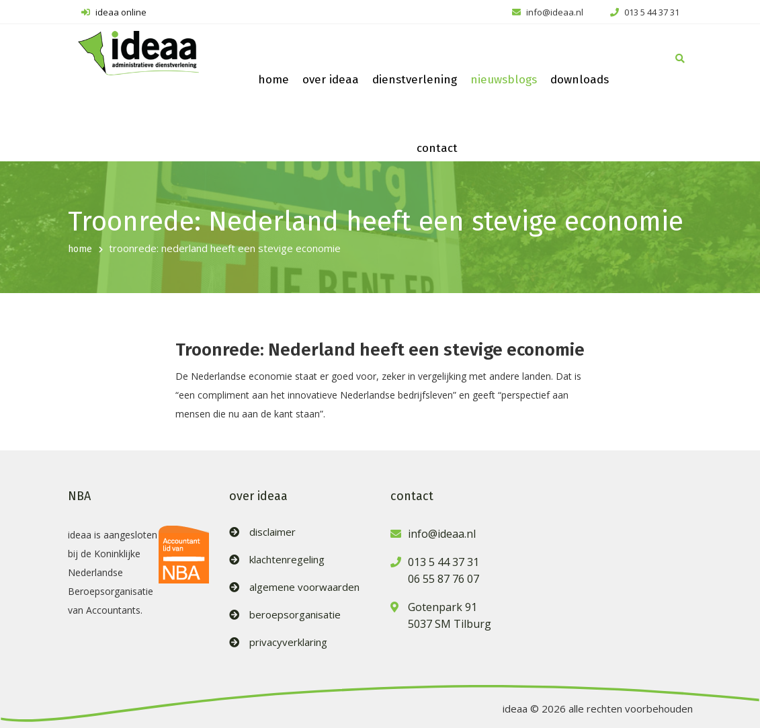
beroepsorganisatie (295, 614)
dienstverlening (414, 80)
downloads (579, 80)
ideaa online (113, 12)
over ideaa (330, 80)
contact (437, 148)
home (273, 80)
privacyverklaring (288, 642)
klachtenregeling (287, 559)
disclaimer (272, 532)
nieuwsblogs (503, 80)
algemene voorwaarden (304, 587)
